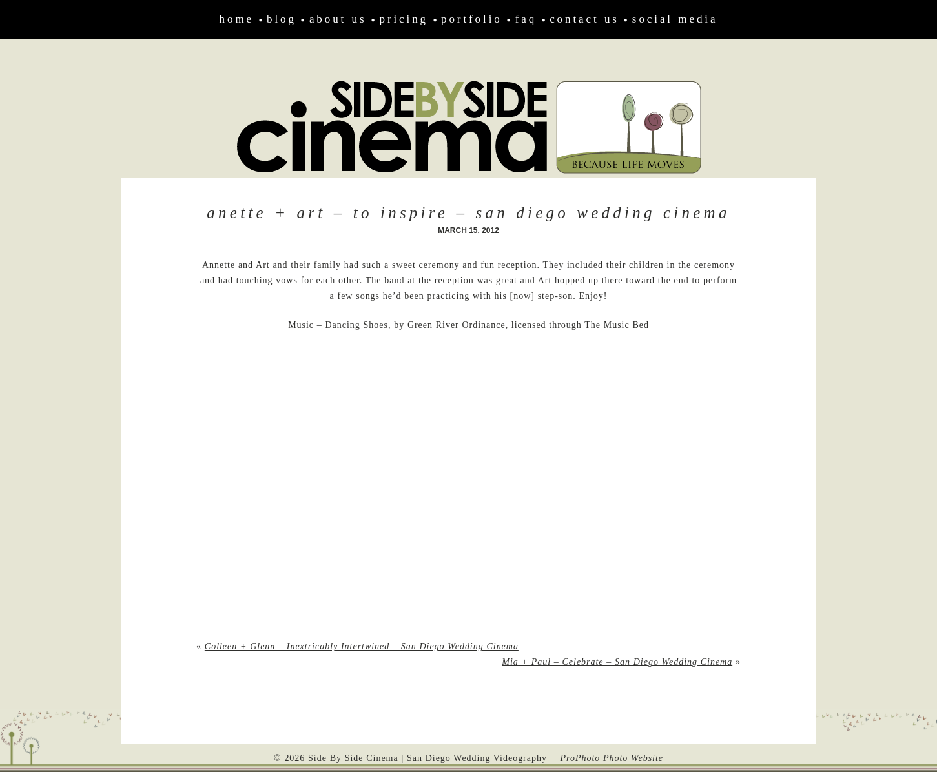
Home (237, 19)
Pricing (403, 19)
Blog (281, 19)
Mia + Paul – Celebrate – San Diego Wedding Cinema (617, 662)
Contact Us (584, 19)
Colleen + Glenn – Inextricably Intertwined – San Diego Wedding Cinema (362, 646)
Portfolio (471, 19)
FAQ (526, 19)
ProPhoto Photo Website (611, 758)
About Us (338, 19)
